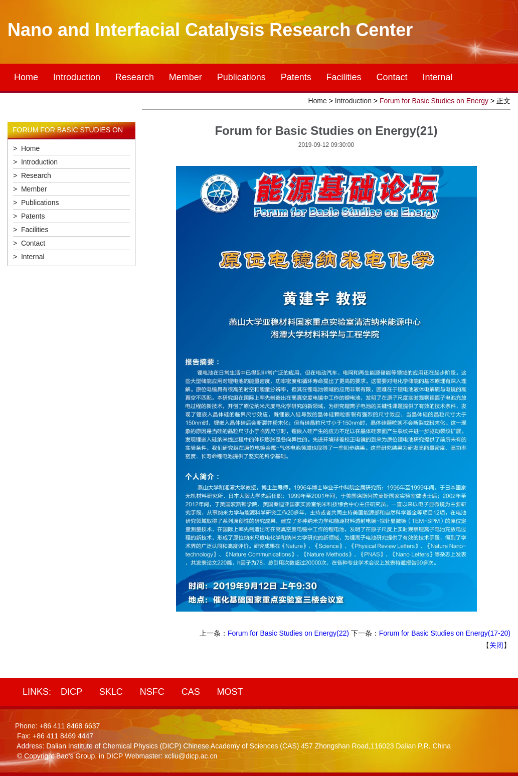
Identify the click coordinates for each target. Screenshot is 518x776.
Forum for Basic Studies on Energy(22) (288, 633)
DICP (71, 692)
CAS (191, 692)
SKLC (111, 692)
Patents (296, 77)
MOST (230, 692)
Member (185, 77)
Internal (437, 77)
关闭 (496, 645)
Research (134, 77)
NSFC (152, 692)
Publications (241, 77)
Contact (392, 77)
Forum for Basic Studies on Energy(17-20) (444, 633)
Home (26, 77)
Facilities (344, 77)
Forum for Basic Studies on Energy (434, 101)
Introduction (76, 77)
